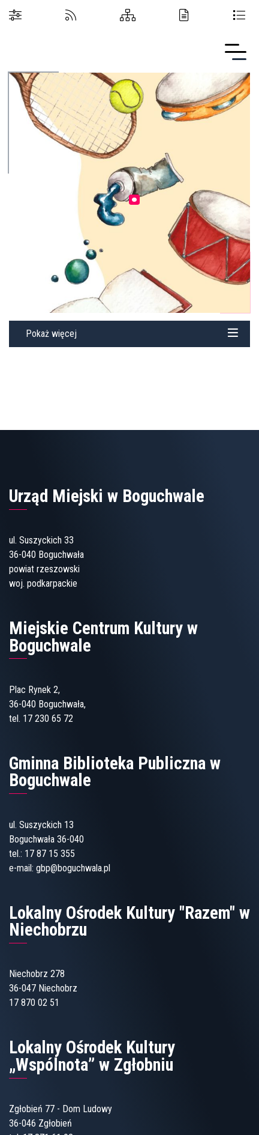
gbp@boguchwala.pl (73, 868)
